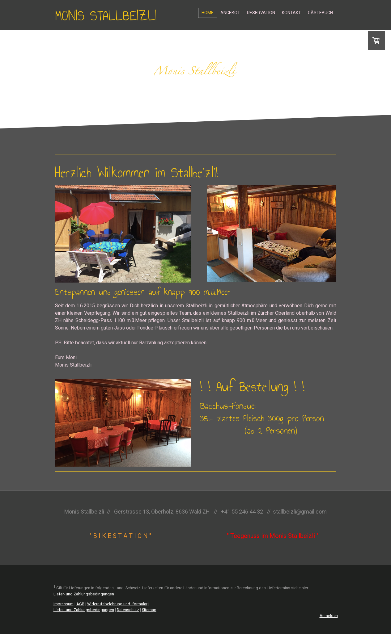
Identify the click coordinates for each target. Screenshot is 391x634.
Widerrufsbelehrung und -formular (117, 604)
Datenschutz (128, 609)
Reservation (261, 12)
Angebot (230, 12)
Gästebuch (320, 12)
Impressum (63, 604)
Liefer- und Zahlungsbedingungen (83, 594)
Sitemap (149, 609)
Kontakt (291, 12)
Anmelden (329, 615)
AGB (80, 604)
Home (208, 12)
